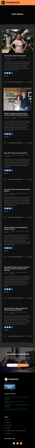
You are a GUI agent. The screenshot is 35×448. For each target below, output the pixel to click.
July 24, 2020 (6, 193)
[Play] (4, 82)
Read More (6, 75)
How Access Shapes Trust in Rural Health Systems (15, 401)
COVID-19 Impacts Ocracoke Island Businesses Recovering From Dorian (16, 114)
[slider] (29, 83)
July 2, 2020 (6, 312)
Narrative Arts (13, 382)
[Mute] (26, 82)
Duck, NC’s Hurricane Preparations (15, 153)
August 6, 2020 (7, 155)
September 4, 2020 (7, 117)
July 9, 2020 (6, 272)
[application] (17, 82)
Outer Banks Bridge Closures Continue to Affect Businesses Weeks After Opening (17, 268)
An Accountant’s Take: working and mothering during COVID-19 (15, 309)
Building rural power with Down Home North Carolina (16, 409)
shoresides (15, 58)
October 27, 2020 (7, 58)
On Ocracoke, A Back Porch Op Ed (15, 56)
